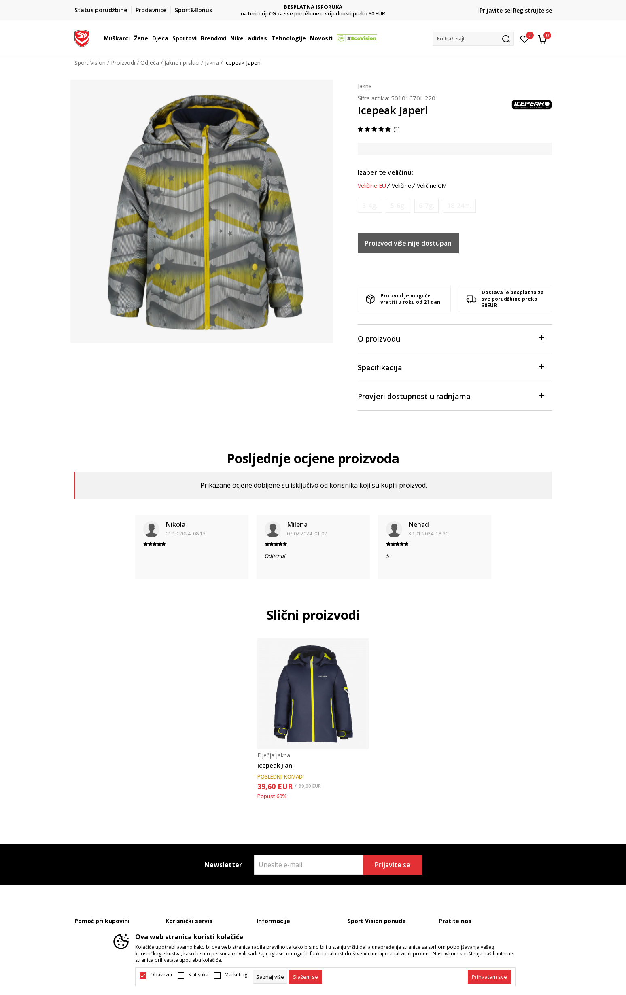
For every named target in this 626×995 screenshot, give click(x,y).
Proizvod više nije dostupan (408, 243)
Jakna (212, 62)
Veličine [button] (401, 185)
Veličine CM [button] (432, 185)
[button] (473, 39)
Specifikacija (451, 366)
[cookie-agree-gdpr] (305, 977)
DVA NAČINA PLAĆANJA (313, 7)
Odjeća (149, 62)
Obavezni (161, 974)
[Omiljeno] (525, 38)
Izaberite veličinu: (385, 172)
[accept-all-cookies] (489, 977)
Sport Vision (90, 62)
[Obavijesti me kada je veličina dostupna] (370, 206)
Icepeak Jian (274, 765)
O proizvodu (451, 338)
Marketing (236, 974)
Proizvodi (123, 62)
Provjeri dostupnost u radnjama (451, 395)
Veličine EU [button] (372, 185)
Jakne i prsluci (181, 62)
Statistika (198, 974)
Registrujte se (532, 10)
